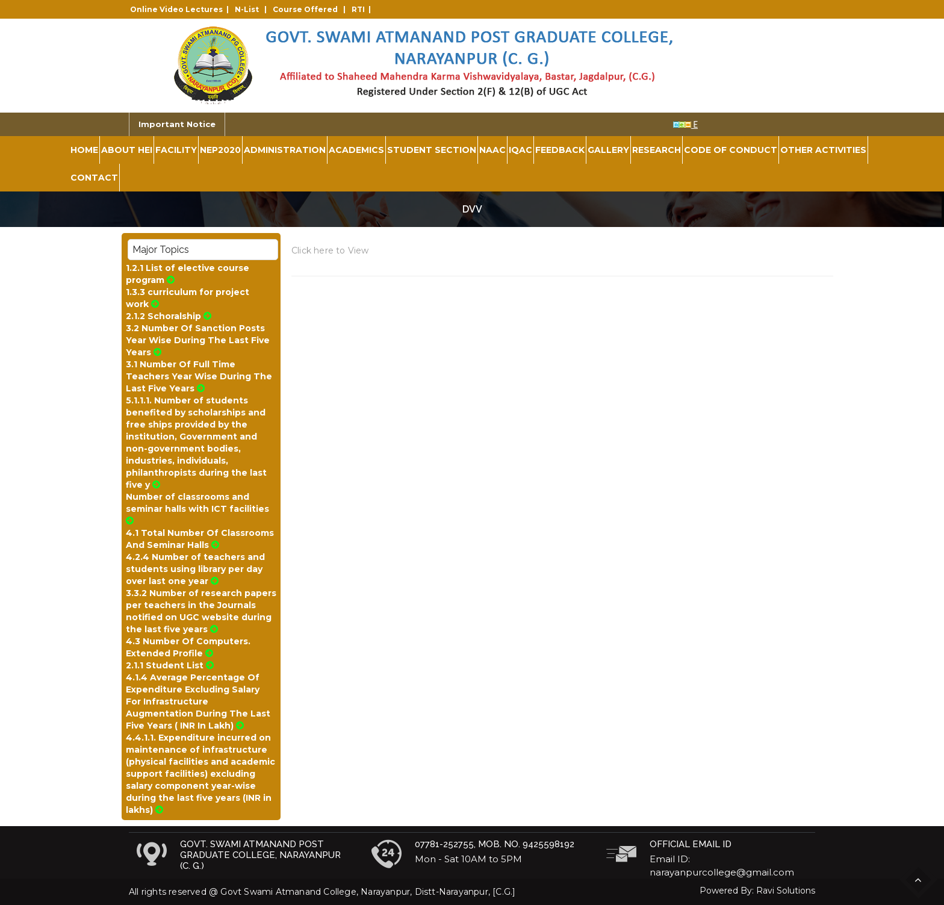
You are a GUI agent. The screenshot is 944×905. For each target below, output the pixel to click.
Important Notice (177, 124)
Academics (356, 150)
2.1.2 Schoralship (168, 316)
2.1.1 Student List (170, 665)
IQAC (520, 150)
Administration (285, 150)
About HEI (126, 150)
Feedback (560, 150)
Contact (94, 177)
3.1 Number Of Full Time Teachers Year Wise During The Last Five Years (199, 376)
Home (84, 150)
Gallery (608, 150)
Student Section (431, 150)
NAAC (492, 150)
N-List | (252, 9)
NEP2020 (220, 150)
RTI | (363, 9)
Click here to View (330, 250)
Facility (176, 150)
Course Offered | (311, 9)
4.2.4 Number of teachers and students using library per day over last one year (195, 569)
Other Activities (823, 150)
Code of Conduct (730, 150)
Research (656, 150)
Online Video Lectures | (181, 9)
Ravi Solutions (785, 890)
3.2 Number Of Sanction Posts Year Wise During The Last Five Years (198, 340)
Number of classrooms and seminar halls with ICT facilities (199, 508)
